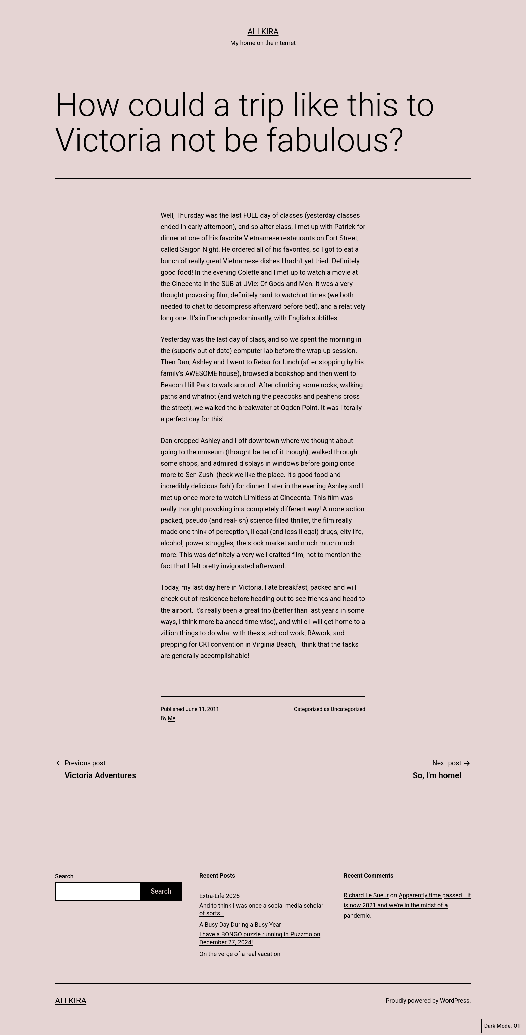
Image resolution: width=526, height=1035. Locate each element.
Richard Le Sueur (366, 895)
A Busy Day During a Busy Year (240, 924)
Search (64, 876)
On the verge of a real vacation (239, 953)
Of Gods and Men (286, 284)
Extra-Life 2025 (219, 895)
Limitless (257, 498)
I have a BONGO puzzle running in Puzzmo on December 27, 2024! (259, 938)
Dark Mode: (502, 1026)
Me (171, 718)
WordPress (454, 1000)
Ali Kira (262, 31)
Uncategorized (348, 709)
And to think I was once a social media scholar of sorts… (261, 909)
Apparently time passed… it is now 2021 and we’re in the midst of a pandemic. (407, 905)
